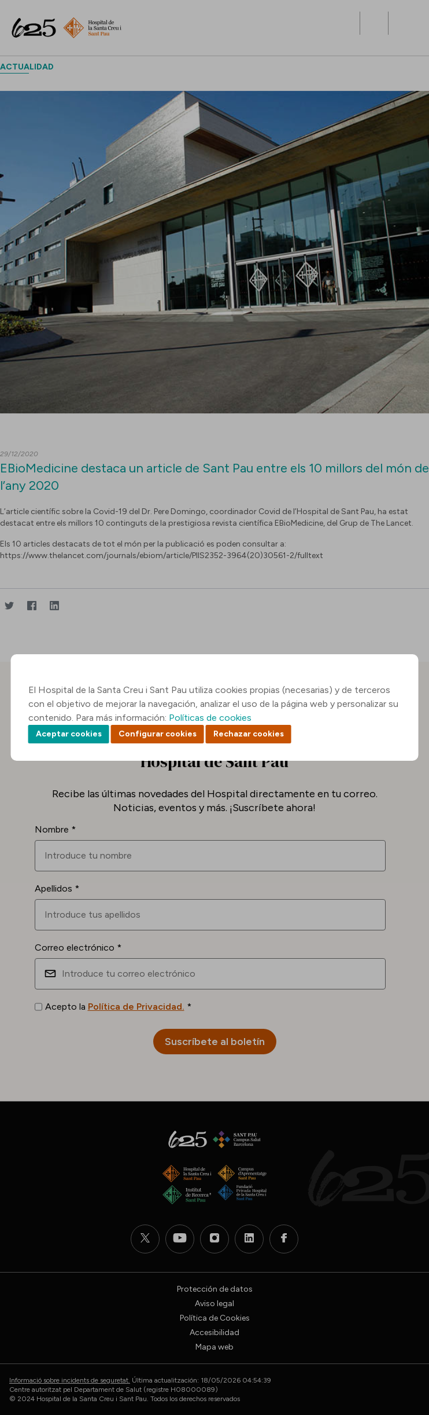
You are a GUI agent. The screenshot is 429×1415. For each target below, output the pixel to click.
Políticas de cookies (210, 717)
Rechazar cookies (248, 734)
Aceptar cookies (69, 734)
